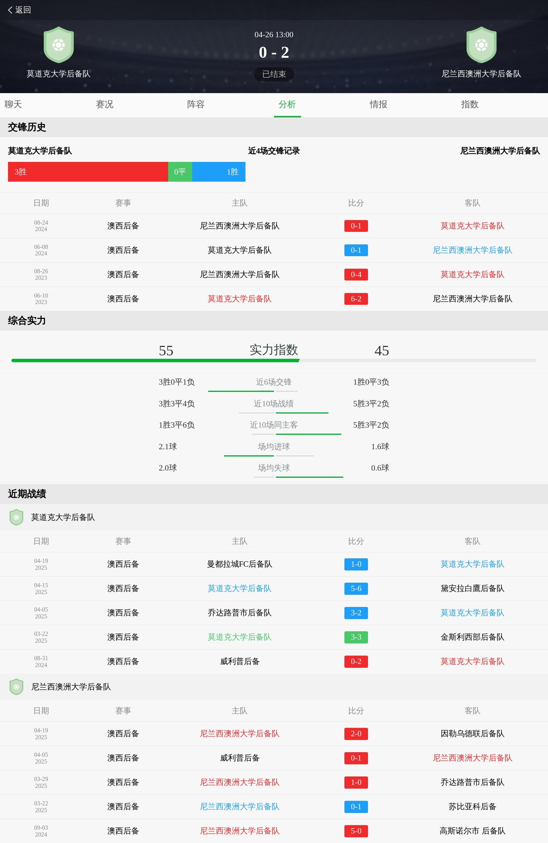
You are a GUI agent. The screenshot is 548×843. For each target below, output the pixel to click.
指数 (470, 104)
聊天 (13, 104)
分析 (287, 104)
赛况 (104, 104)
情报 (378, 104)
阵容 (196, 104)
